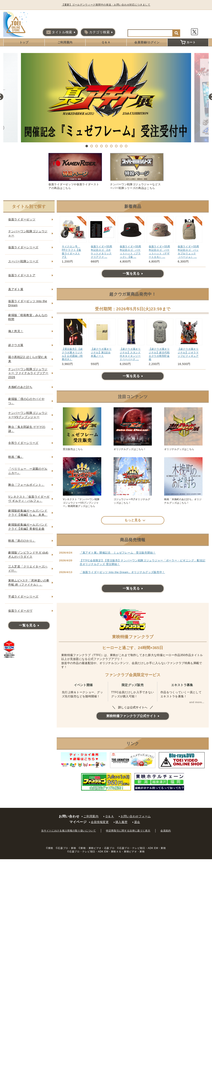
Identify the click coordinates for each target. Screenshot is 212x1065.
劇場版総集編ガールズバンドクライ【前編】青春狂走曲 (27, 526)
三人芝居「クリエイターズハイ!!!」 (27, 568)
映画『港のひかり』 (21, 540)
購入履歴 (121, 822)
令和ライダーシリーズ (23, 442)
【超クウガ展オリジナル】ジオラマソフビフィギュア (188, 352)
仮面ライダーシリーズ (23, 247)
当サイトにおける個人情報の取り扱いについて (68, 830)
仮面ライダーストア (21, 275)
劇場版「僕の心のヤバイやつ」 (26, 401)
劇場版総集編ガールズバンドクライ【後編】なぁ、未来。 (27, 512)
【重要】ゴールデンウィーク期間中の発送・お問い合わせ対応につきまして (109, 4)
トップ (24, 42)
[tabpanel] (106, 97)
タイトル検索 (59, 32)
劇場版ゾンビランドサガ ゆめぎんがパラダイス (28, 554)
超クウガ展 (15, 345)
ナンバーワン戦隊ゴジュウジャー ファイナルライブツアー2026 (28, 373)
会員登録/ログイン (146, 42)
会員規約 (165, 830)
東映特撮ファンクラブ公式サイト (131, 716)
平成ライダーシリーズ (23, 596)
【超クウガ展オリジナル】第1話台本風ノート (101, 352)
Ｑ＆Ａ (105, 42)
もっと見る (132, 520)
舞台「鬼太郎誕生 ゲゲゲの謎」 (26, 429)
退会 (137, 822)
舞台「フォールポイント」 (26, 484)
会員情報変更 (100, 822)
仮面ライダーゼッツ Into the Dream (27, 303)
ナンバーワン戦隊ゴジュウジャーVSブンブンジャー (27, 415)
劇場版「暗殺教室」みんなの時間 (27, 317)
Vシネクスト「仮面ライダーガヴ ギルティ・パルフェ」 (29, 498)
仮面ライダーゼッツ (21, 219)
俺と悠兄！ (15, 331)
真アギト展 (15, 289)
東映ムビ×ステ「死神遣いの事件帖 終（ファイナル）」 (28, 582)
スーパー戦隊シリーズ (23, 261)
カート (188, 42)
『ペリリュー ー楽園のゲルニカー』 (27, 470)
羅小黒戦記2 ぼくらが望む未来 (27, 359)
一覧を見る (131, 273)
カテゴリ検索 (97, 32)
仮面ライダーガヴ (20, 610)
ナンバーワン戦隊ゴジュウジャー (27, 233)
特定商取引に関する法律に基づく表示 (128, 830)
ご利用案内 (65, 42)
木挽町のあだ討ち (20, 387)
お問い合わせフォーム (136, 816)
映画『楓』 (15, 456)
